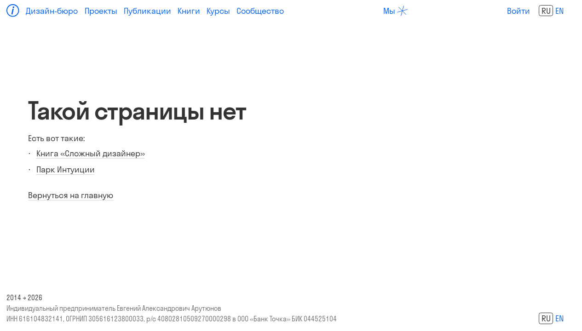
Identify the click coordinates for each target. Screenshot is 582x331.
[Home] (12, 10)
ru (546, 11)
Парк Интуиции (65, 169)
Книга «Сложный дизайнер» (90, 153)
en (559, 11)
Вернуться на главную (70, 195)
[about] (395, 11)
